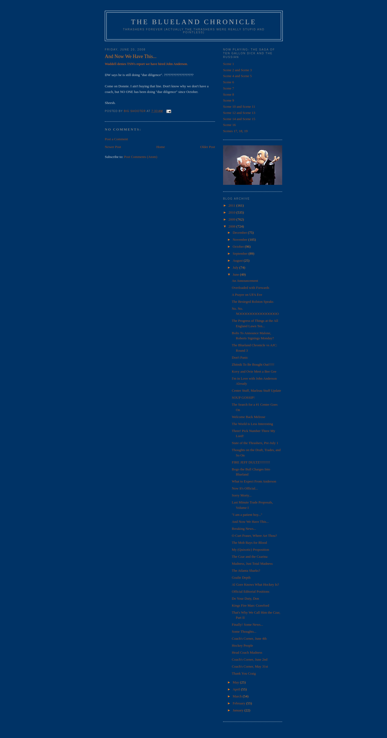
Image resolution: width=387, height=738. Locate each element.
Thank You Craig (244, 673)
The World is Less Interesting (252, 424)
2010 (232, 212)
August (238, 260)
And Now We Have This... (250, 522)
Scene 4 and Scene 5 (237, 76)
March (238, 696)
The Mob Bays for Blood (249, 543)
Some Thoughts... (244, 631)
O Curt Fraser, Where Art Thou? (254, 536)
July (236, 267)
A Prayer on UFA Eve (247, 295)
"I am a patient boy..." (247, 515)
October (239, 246)
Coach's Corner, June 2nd (249, 659)
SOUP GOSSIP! (243, 397)
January (239, 710)
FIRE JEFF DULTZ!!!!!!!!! (251, 462)
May (236, 682)
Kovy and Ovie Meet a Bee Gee (254, 371)
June (236, 274)
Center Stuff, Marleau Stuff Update (256, 390)
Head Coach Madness (247, 652)
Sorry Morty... (242, 495)
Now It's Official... (245, 488)
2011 (232, 205)
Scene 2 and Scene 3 (237, 70)
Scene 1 (228, 64)
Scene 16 (229, 125)
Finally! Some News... (247, 624)
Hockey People (242, 645)
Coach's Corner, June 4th (249, 638)
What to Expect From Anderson (254, 481)
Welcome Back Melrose (248, 417)
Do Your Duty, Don (245, 598)
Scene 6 (228, 82)
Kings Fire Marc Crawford (250, 605)
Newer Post (113, 147)
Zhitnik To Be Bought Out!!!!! (253, 364)
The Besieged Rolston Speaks (252, 302)
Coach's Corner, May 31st (250, 666)
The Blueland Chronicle (194, 22)
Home (160, 147)
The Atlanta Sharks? (246, 570)
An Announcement (245, 281)
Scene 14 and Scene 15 (239, 119)
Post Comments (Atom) (140, 157)
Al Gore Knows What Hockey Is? (255, 584)
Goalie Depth (241, 577)
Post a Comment (116, 139)
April (237, 689)
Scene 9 (228, 100)
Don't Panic (240, 357)
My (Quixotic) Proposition (250, 550)
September (241, 253)
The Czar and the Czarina (249, 557)
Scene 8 (228, 94)
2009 (232, 219)
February (239, 703)
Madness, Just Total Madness (252, 563)
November (240, 239)
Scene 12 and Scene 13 (239, 113)
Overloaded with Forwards (250, 288)
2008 (232, 226)
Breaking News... (244, 529)
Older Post (207, 147)
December (240, 233)
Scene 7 (228, 88)
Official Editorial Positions (250, 591)
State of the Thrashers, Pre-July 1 (255, 443)
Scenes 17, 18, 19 (235, 131)
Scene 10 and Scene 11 (239, 107)
